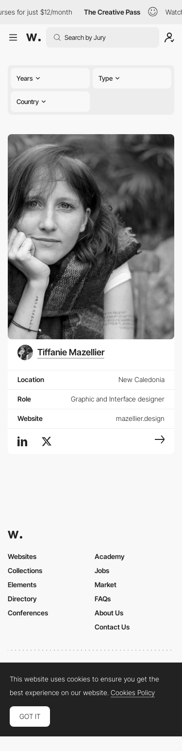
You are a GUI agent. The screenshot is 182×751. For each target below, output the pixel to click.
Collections (25, 570)
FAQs (103, 598)
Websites (22, 556)
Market (105, 584)
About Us (109, 613)
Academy (110, 556)
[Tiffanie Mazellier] (60, 352)
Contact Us (112, 627)
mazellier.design (140, 418)
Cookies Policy (133, 692)
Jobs (102, 570)
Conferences (28, 613)
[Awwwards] (33, 37)
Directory (22, 598)
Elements (22, 584)
